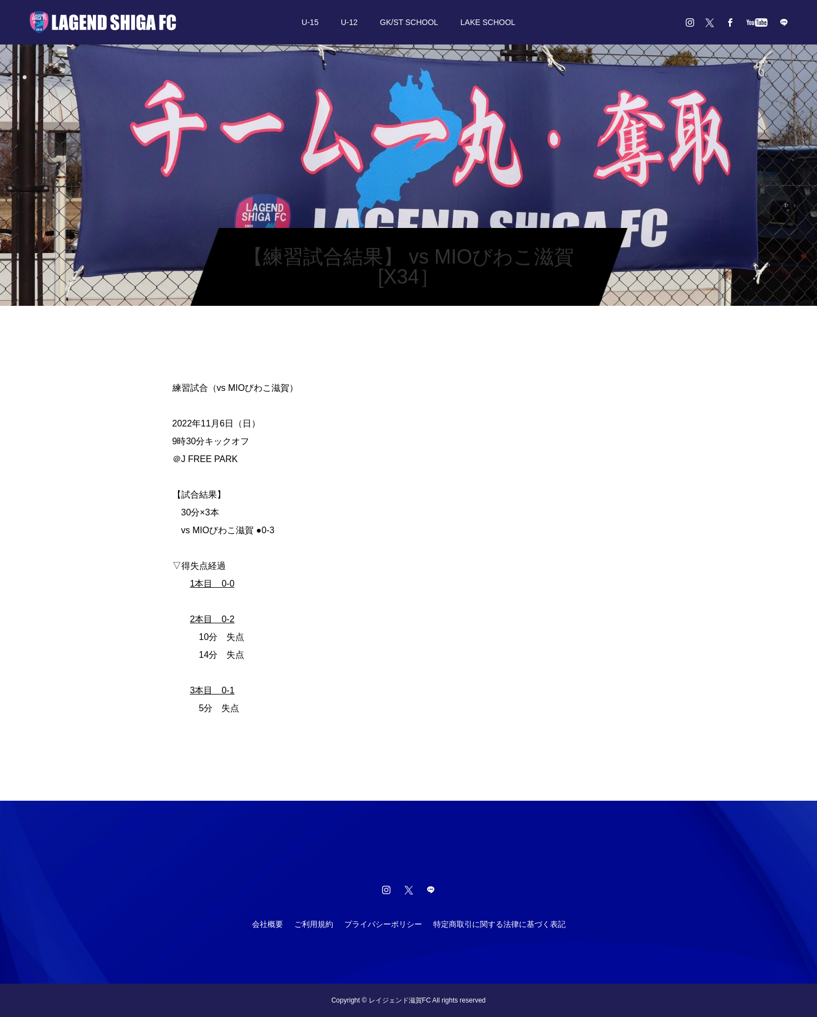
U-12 (349, 22)
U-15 (309, 22)
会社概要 (267, 924)
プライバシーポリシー (383, 924)
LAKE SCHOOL (488, 22)
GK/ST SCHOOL (409, 22)
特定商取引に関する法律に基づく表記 (499, 924)
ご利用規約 (313, 924)
